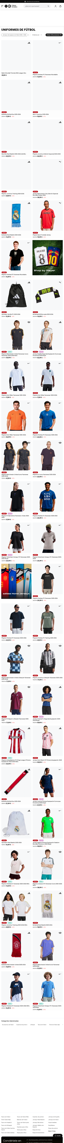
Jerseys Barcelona (38, 1122)
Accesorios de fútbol (8, 1024)
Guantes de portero (21, 1024)
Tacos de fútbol (42, 1024)
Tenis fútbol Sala (6, 1119)
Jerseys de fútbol (53, 1119)
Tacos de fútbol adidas (7, 1132)
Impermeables (52, 1122)
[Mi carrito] (60, 6)
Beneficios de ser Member (32, 1)
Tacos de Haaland (6, 1122)
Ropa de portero (53, 1128)
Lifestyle (32, 1024)
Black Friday (52, 1131)
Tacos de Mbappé (6, 1125)
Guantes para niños (22, 1127)
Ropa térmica (36, 1129)
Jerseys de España (53, 1116)
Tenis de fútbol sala (54, 1024)
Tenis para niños (21, 1129)
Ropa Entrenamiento (38, 1132)
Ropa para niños (21, 1132)
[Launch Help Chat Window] (57, 1135)
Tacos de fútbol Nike (23, 1116)
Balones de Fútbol (22, 1119)
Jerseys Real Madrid (38, 1119)
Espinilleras (51, 1125)
